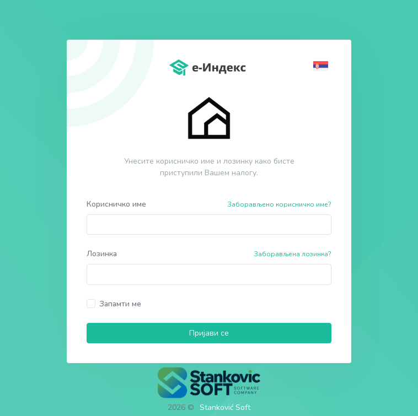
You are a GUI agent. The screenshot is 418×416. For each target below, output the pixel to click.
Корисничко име (116, 204)
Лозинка (102, 253)
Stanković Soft (225, 407)
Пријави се (209, 333)
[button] (322, 65)
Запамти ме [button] (120, 304)
